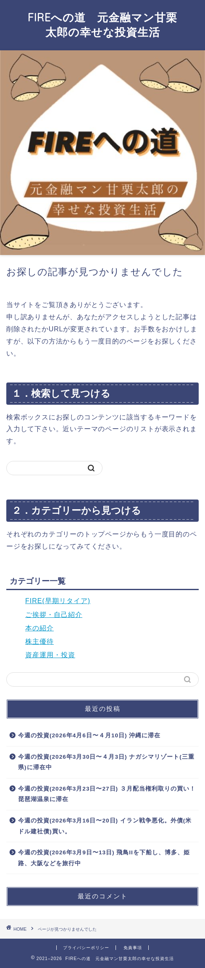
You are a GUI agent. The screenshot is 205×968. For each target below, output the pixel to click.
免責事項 (133, 947)
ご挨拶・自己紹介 (53, 614)
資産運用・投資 (50, 654)
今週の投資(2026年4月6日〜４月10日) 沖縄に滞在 (89, 735)
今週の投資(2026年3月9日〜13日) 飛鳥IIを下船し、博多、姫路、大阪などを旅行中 (104, 858)
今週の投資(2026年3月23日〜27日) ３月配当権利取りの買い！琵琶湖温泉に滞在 (107, 794)
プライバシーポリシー (86, 947)
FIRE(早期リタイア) (57, 600)
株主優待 (39, 641)
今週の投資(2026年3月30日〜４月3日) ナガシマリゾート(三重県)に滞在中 (106, 762)
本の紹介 (39, 628)
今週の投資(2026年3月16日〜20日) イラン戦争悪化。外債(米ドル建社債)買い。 (105, 826)
